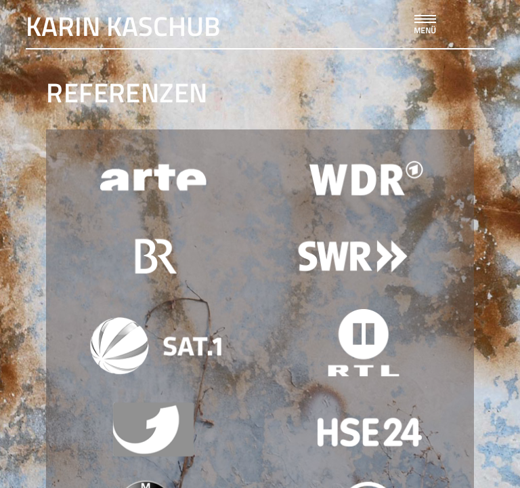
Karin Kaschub (123, 26)
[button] (423, 21)
